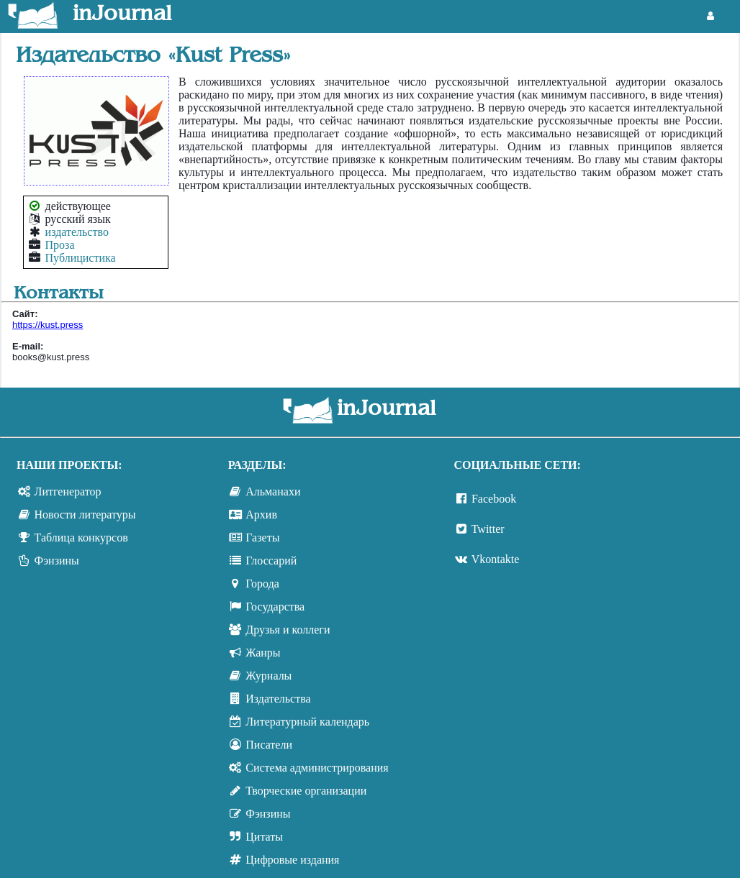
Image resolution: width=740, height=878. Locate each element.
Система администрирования (316, 768)
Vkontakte (495, 559)
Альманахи (272, 491)
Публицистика (80, 258)
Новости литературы (85, 514)
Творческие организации (305, 791)
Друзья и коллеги (287, 629)
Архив (261, 514)
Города (262, 583)
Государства (274, 606)
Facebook (493, 499)
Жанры (262, 652)
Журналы (268, 675)
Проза (60, 245)
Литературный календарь (307, 721)
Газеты (262, 537)
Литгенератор (68, 491)
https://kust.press (47, 324)
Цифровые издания (292, 860)
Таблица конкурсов (81, 537)
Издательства (277, 698)
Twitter (488, 529)
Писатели (268, 744)
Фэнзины (57, 560)
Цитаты (264, 837)
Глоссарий (271, 560)
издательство (77, 232)
